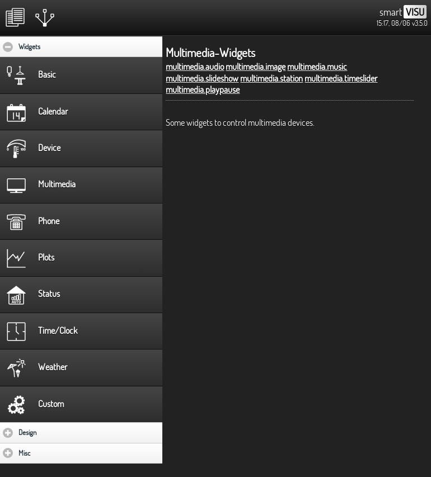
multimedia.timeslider (340, 78)
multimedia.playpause (203, 89)
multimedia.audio (195, 66)
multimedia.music (317, 66)
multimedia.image (255, 66)
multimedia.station (271, 78)
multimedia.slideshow (202, 78)
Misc (57, 452)
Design (60, 432)
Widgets (63, 46)
